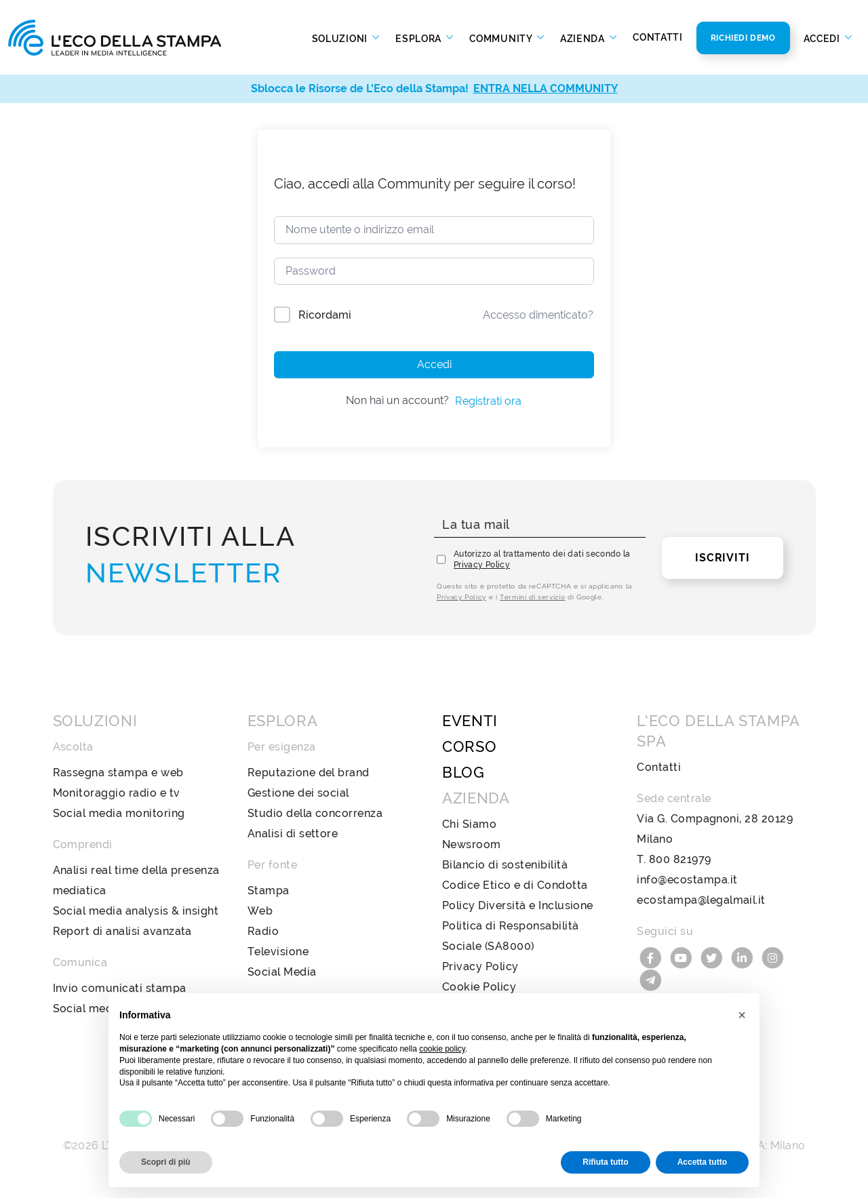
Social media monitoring (119, 813)
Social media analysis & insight (136, 910)
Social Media (282, 971)
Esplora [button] (419, 38)
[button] (742, 1015)
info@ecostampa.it (687, 879)
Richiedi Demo (743, 38)
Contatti (658, 37)
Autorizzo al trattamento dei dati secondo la (542, 559)
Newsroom (471, 844)
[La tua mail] (540, 525)
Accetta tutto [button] (702, 1162)
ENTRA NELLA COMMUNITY (545, 88)
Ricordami (324, 314)
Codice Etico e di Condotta (514, 885)
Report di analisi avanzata (122, 931)
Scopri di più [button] (166, 1162)
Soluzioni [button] (341, 38)
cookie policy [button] (442, 1049)
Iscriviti (722, 557)
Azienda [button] (584, 38)
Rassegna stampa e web (118, 772)
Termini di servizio (532, 597)
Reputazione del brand (309, 772)
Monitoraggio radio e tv (116, 792)
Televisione (278, 951)
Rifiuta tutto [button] (605, 1162)
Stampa (269, 890)
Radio (263, 931)
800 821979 (680, 859)
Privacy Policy (482, 565)
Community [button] (501, 38)
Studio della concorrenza (315, 813)
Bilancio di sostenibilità (505, 864)
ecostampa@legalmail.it (701, 900)
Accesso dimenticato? (538, 314)
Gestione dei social (298, 792)
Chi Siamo (469, 824)
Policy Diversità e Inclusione (517, 905)
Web (260, 910)
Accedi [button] (823, 38)
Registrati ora (488, 401)
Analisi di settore (293, 833)
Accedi (434, 364)
